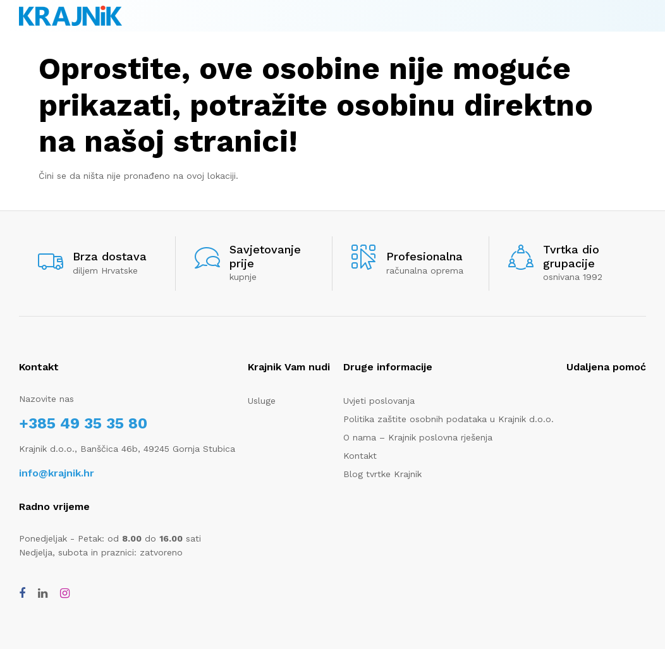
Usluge (262, 401)
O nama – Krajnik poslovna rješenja (417, 437)
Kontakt (360, 456)
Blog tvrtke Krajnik (382, 474)
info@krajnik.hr (56, 473)
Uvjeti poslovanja (379, 401)
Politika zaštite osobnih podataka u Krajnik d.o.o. (448, 419)
